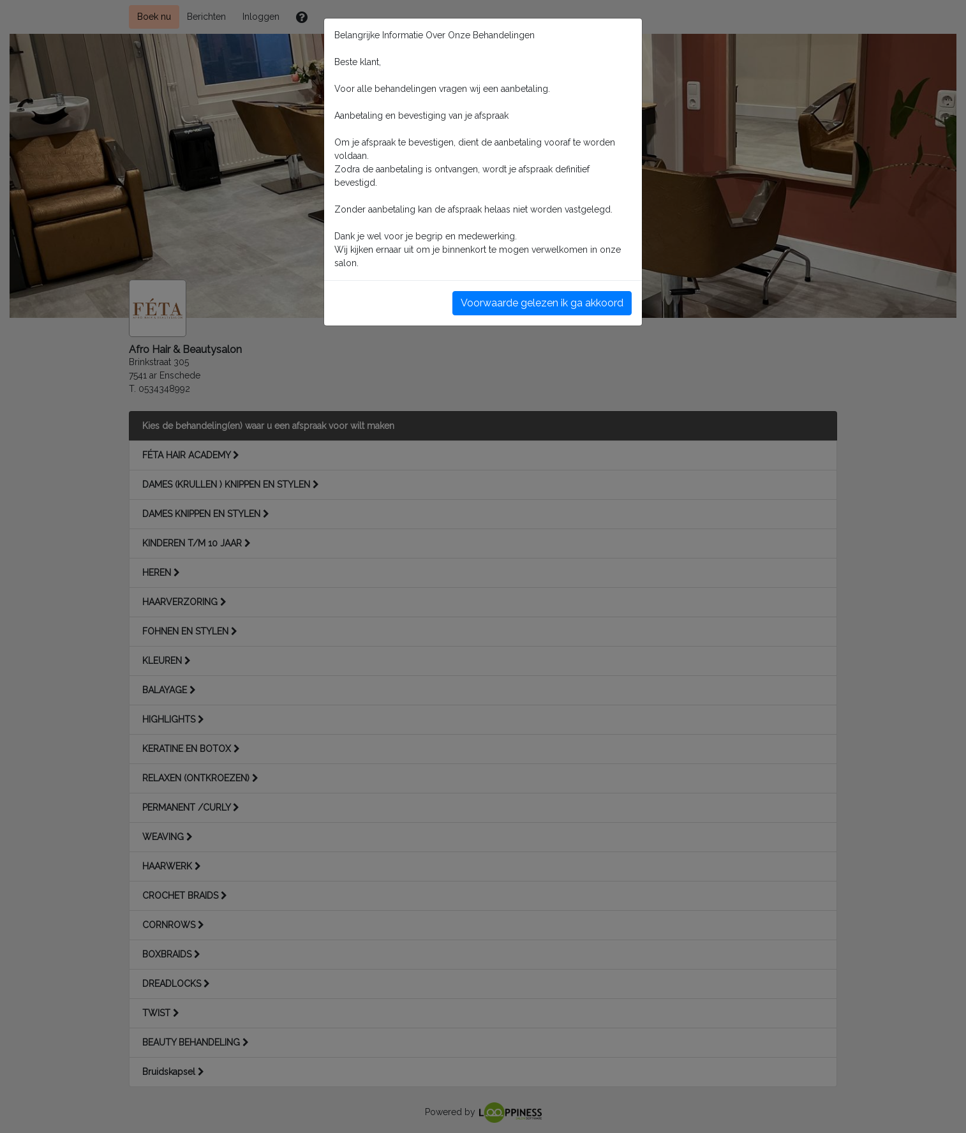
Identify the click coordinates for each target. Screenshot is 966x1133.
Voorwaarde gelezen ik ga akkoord (542, 303)
